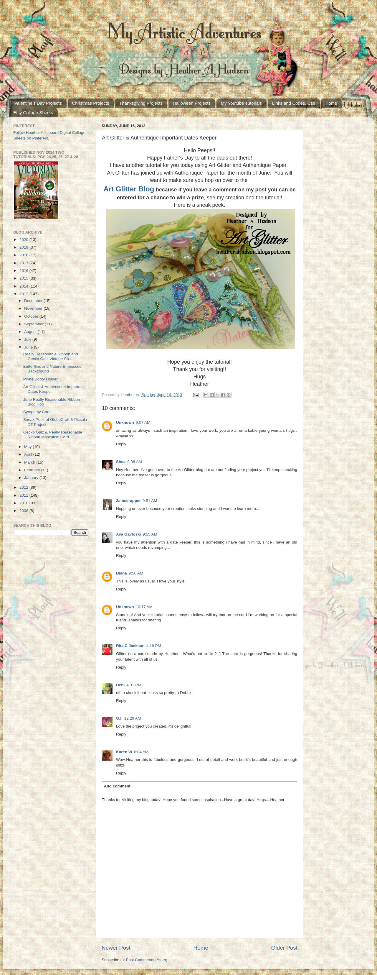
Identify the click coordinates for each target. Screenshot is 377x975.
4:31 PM (133, 685)
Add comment (117, 786)
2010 (24, 503)
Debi (120, 685)
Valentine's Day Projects (38, 103)
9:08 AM (134, 461)
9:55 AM (150, 534)
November (34, 308)
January (31, 477)
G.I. (119, 718)
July (28, 339)
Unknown (125, 422)
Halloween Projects (192, 103)
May (28, 446)
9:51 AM (150, 500)
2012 (24, 487)
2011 (24, 495)
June (29, 347)
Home (331, 103)
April (28, 454)
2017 (24, 263)
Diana (121, 573)
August (31, 331)
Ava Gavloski (128, 534)
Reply (121, 444)
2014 (24, 286)
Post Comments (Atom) (146, 960)
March (30, 462)
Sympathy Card (37, 412)
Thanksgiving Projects (141, 103)
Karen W (124, 752)
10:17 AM (144, 607)
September (34, 324)
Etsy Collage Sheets (33, 112)
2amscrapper (128, 500)
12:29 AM (132, 718)
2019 (24, 247)
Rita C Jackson (130, 646)
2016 (24, 270)
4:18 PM (153, 646)
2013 (24, 294)
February (32, 470)
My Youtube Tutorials (241, 103)
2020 (24, 239)
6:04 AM (141, 752)
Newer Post (116, 948)
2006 (24, 510)
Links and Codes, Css (293, 103)
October (31, 316)
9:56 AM (136, 573)
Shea (120, 461)
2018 (24, 255)
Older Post (284, 948)
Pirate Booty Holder (40, 379)
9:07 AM (143, 422)
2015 (24, 278)
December (34, 300)
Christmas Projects (90, 103)
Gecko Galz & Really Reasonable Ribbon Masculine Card (52, 434)
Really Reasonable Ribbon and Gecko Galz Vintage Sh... (50, 356)
